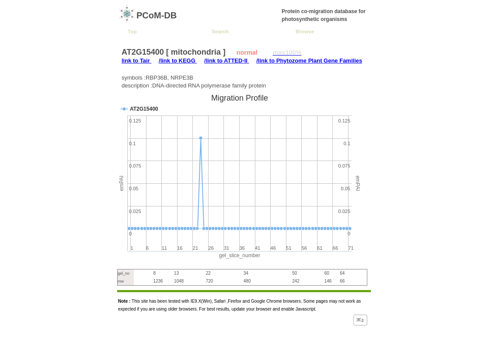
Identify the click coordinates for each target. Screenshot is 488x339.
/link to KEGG (178, 60)
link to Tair (136, 60)
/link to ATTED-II (226, 60)
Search (220, 31)
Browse (305, 31)
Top (132, 31)
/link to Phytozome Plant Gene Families (309, 60)
